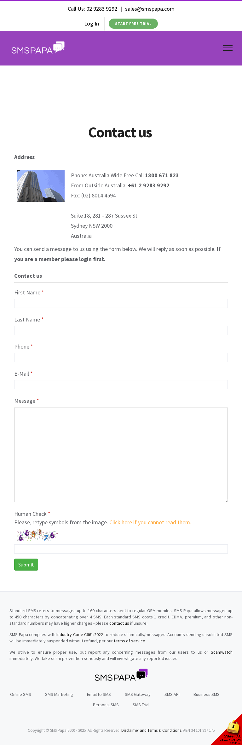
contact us (119, 623)
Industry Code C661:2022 (79, 634)
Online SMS (20, 694)
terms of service (129, 641)
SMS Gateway (138, 694)
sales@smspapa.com (150, 8)
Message (26, 400)
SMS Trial (141, 705)
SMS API (172, 694)
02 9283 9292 (101, 8)
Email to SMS (99, 694)
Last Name (29, 319)
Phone (23, 346)
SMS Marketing (59, 694)
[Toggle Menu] (228, 48)
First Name (29, 292)
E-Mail (23, 373)
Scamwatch (222, 652)
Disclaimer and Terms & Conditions (151, 730)
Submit (26, 564)
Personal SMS (106, 705)
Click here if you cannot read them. (150, 522)
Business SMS (206, 694)
